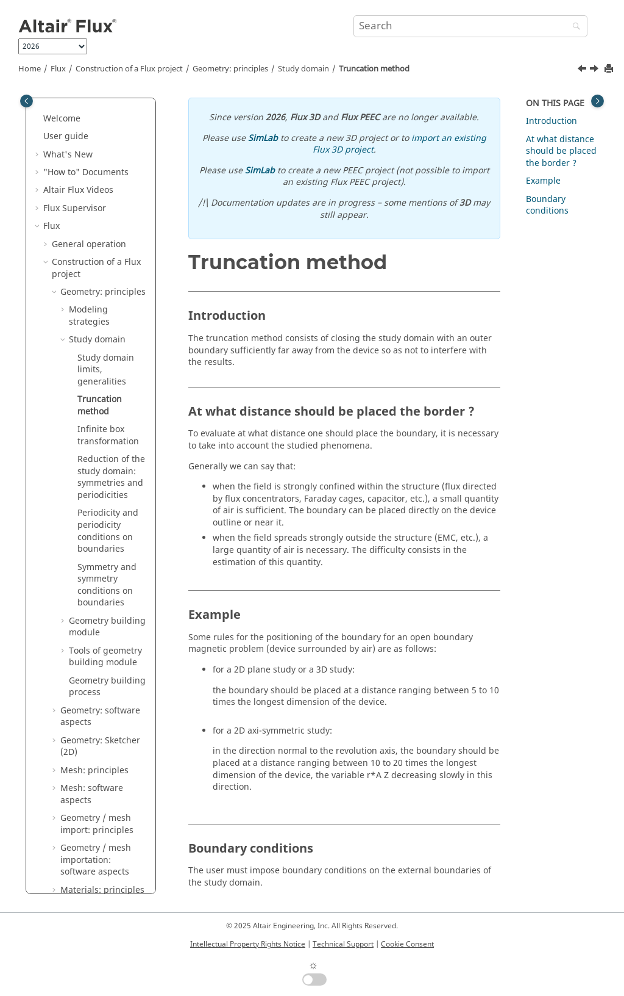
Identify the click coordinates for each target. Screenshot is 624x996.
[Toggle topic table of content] (597, 101)
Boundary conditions (547, 205)
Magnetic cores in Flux (96, 841)
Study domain (303, 68)
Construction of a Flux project (129, 68)
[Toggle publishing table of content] (26, 101)
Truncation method (374, 68)
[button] (47, 112)
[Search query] (470, 26)
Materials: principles (102, 757)
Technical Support (343, 944)
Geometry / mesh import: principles (96, 691)
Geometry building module (107, 494)
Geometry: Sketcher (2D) (100, 614)
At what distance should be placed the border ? (561, 151)
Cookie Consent (407, 944)
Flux (58, 68)
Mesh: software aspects (91, 661)
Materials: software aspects (99, 781)
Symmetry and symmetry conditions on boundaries (106, 452)
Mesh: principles (94, 638)
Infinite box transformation (108, 303)
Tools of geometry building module (105, 524)
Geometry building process (107, 554)
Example (543, 181)
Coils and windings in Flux (99, 811)
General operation (89, 112)
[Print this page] (610, 69)
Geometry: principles (230, 68)
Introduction (551, 121)
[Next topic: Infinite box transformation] (595, 70)
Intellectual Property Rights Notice (247, 944)
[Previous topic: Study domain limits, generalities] (583, 70)
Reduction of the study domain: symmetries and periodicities (111, 344)
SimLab (263, 138)
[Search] (573, 27)
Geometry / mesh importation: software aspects (95, 727)
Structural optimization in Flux (100, 871)
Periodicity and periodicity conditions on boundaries (107, 398)
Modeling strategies (89, 183)
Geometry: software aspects (100, 584)
